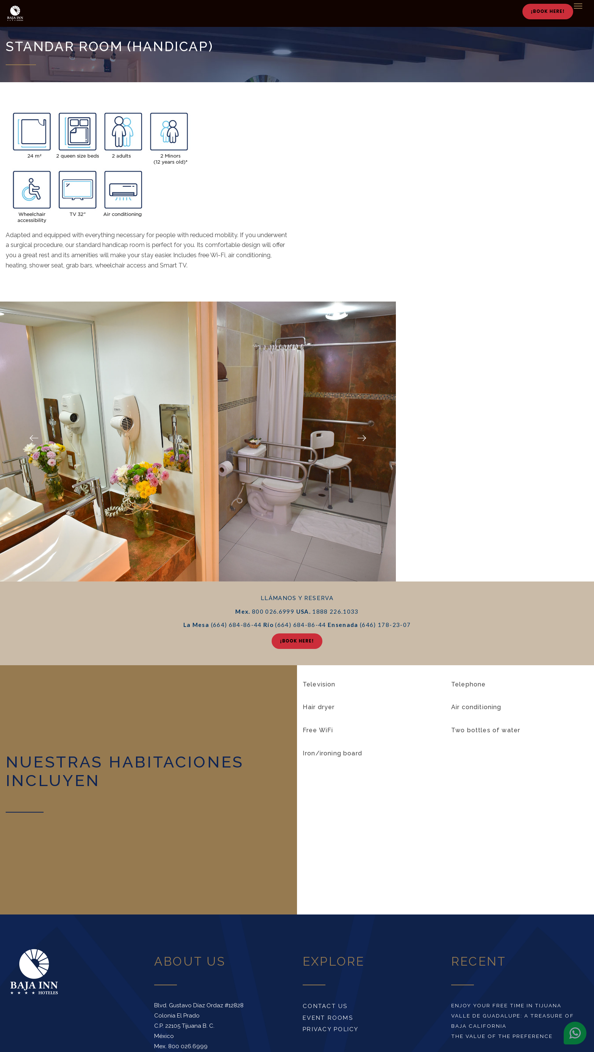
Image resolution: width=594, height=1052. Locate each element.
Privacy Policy (331, 1029)
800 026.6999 (188, 1046)
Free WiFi (318, 730)
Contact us (325, 1006)
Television (319, 684)
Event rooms (328, 1017)
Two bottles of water (485, 730)
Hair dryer (319, 707)
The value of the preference (502, 1036)
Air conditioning (476, 707)
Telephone (468, 684)
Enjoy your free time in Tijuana (506, 1005)
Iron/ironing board (332, 753)
